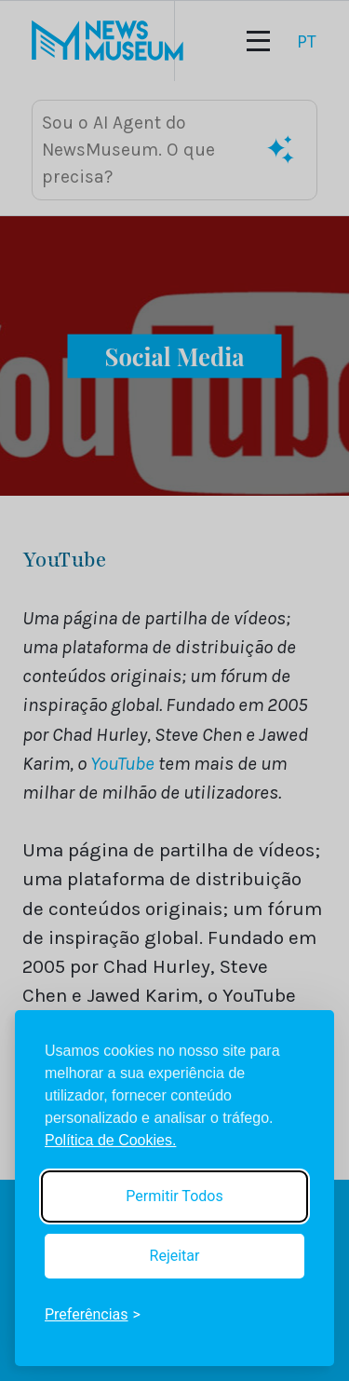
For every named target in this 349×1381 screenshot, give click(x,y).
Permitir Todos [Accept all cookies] (174, 1196)
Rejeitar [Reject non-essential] (175, 1256)
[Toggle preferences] (93, 1314)
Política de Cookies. (110, 1140)
